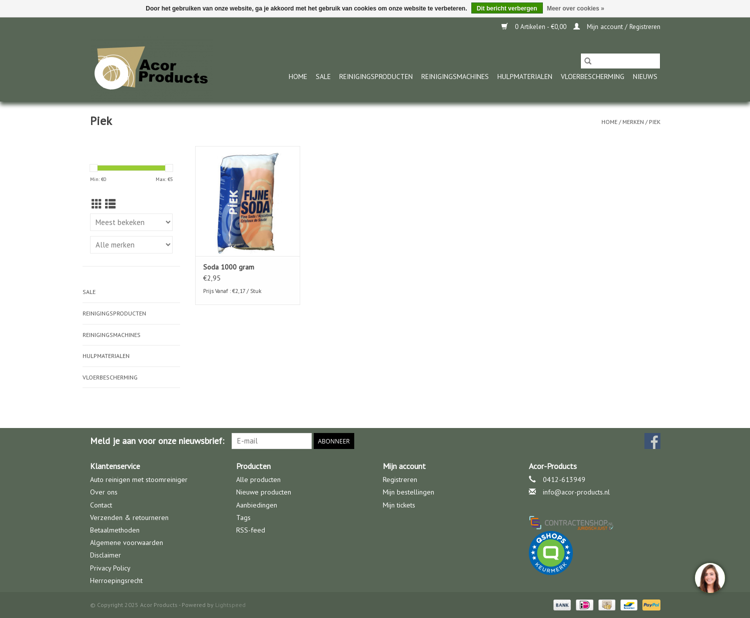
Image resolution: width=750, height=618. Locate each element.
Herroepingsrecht (116, 580)
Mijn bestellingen (408, 492)
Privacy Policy (110, 568)
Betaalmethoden (115, 530)
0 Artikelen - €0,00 (534, 26)
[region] (709, 577)
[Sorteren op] (131, 222)
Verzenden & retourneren (129, 517)
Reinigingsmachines (455, 76)
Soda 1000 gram (228, 267)
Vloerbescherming (592, 76)
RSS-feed (250, 530)
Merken (633, 122)
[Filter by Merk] (131, 245)
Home (298, 76)
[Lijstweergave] (110, 204)
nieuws (645, 76)
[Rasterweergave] (97, 204)
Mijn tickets (399, 505)
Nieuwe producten (263, 492)
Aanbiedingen (256, 505)
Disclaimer (105, 555)
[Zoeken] (620, 61)
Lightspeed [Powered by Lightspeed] (230, 604)
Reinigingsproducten (376, 76)
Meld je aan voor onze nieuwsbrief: (157, 441)
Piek (654, 122)
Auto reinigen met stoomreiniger (139, 479)
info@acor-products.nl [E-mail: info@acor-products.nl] (576, 492)
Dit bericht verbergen (507, 8)
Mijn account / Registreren (616, 26)
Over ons (104, 492)
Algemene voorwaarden (126, 542)
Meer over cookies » (575, 8)
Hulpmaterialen (524, 76)
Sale (323, 76)
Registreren (400, 479)
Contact (101, 505)
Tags (243, 517)
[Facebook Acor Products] (652, 441)
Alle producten (258, 479)
